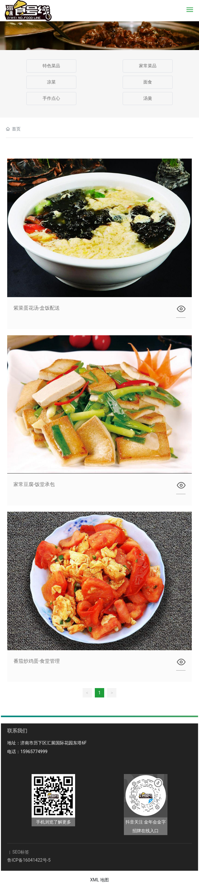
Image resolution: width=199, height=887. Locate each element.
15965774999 (34, 751)
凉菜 (51, 82)
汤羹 (147, 98)
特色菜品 (51, 65)
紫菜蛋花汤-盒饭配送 (36, 308)
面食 (147, 82)
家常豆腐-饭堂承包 (34, 484)
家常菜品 (147, 65)
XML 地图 (99, 879)
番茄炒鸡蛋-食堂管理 (36, 661)
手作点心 (51, 98)
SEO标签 (20, 851)
